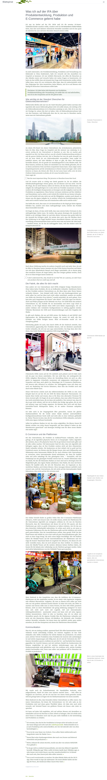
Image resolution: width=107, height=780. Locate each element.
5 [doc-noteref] (43, 427)
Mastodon (31, 776)
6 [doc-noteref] (36, 429)
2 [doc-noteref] (52, 297)
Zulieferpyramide (57, 725)
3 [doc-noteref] (52, 299)
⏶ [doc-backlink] (37, 729)
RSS (27, 776)
